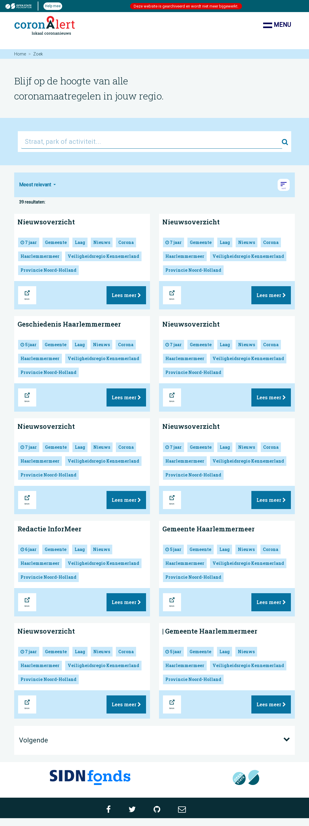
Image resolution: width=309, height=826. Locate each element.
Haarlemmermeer (40, 256)
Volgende (154, 740)
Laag (80, 242)
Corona (126, 242)
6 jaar (29, 549)
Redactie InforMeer (49, 528)
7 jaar (29, 242)
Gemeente (56, 242)
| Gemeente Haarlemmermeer (209, 631)
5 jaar (29, 344)
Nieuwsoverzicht (46, 221)
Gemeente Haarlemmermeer (208, 528)
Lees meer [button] (126, 295)
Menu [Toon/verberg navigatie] (277, 25)
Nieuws (101, 242)
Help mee (53, 6)
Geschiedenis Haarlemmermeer (69, 324)
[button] (283, 185)
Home (20, 54)
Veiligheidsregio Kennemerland (103, 256)
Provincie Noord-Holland (48, 270)
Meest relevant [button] (35, 185)
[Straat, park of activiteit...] (151, 142)
